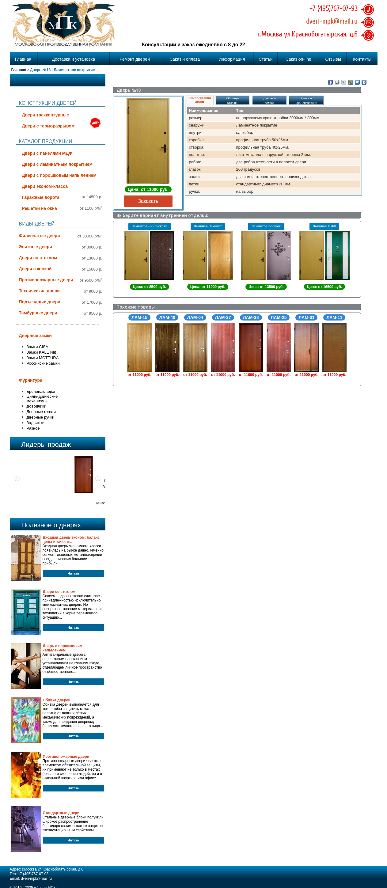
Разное (33, 428)
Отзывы (333, 59)
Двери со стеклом (59, 592)
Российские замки (43, 363)
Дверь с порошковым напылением (62, 648)
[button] (17, 496)
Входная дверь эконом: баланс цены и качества (71, 539)
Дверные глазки (41, 411)
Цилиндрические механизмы (42, 398)
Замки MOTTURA (43, 357)
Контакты (362, 59)
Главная (23, 59)
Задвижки (35, 422)
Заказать (148, 201)
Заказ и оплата (185, 59)
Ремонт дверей (135, 59)
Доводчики (36, 406)
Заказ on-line (298, 59)
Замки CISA (37, 346)
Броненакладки (41, 391)
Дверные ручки (41, 417)
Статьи (265, 59)
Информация (232, 59)
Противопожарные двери (66, 756)
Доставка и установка (73, 59)
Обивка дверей (56, 700)
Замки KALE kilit (41, 352)
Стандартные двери (61, 813)
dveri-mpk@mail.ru (332, 21)
